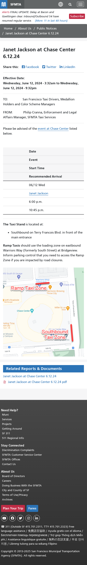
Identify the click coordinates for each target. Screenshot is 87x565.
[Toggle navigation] (80, 4)
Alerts (5, 12)
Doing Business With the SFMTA (22, 485)
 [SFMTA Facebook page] (12, 518)
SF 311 (6, 433)
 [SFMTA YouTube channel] (4, 518)
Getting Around (12, 428)
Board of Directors (13, 476)
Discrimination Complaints (18, 450)
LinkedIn (69, 67)
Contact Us (9, 464)
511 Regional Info (13, 438)
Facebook (32, 67)
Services (7, 419)
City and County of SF (15, 490)
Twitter (51, 67)
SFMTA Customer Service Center (22, 454)
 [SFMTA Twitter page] (20, 518)
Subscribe (77, 16)
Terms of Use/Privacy (15, 495)
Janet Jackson (38, 193)
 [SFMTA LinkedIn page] (36, 518)
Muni (5, 414)
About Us (24, 28)
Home (8, 28)
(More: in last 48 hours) (51, 20)
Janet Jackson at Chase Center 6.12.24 (29, 376)
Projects (6, 424)
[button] (61, 4)
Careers (6, 481)
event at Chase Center (53, 129)
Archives (7, 499)
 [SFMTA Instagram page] (28, 518)
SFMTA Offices (11, 459)
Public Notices (47, 28)
